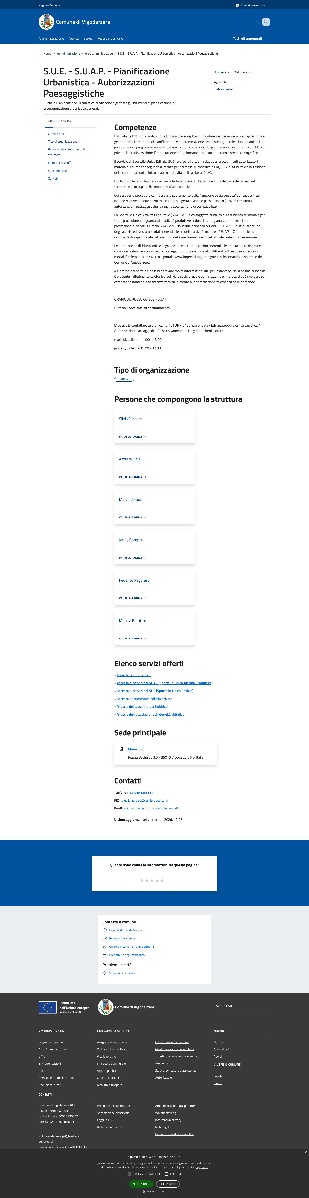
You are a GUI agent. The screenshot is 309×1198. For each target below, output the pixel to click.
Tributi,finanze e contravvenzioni (177, 1056)
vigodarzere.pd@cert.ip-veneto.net (145, 800)
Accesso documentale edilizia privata (144, 698)
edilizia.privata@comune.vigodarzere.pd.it (151, 808)
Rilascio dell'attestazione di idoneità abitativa (150, 714)
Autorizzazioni (164, 1077)
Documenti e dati (50, 1084)
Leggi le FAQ (105, 1119)
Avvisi (218, 1056)
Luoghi (218, 1076)
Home (47, 53)
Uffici (42, 1056)
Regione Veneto (49, 5)
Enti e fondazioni (50, 1063)
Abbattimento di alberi (134, 675)
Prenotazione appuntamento (116, 1105)
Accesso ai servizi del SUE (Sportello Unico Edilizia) (155, 690)
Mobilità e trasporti (110, 1084)
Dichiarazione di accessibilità (174, 1134)
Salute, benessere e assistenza (175, 1070)
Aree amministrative (99, 53)
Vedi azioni (243, 72)
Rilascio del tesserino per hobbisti (142, 706)
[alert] (154, 1173)
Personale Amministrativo (56, 1077)
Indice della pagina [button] (59, 121)
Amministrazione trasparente (175, 1105)
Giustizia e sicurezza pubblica (174, 1049)
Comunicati (221, 1049)
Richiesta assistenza (110, 1127)
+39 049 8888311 (140, 792)
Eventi (218, 1083)
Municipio (135, 749)
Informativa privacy (168, 1119)
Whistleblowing (165, 1112)
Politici (43, 1070)
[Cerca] (265, 22)
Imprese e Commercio (111, 1063)
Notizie (218, 1042)
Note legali (162, 1127)
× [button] (305, 1152)
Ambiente (161, 1063)
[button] (129, 1174)
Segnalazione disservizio (113, 1112)
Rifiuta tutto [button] (168, 1183)
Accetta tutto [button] (141, 1183)
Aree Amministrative (53, 1049)
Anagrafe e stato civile (112, 1042)
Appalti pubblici (107, 1070)
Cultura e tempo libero (112, 1049)
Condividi (223, 72)
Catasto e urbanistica (111, 1077)
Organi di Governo (51, 1042)
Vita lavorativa (106, 1056)
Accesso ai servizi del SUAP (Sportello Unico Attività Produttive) (165, 683)
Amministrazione (68, 53)
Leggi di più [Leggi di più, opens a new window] (202, 1167)
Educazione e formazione (172, 1042)
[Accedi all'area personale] (250, 5)
